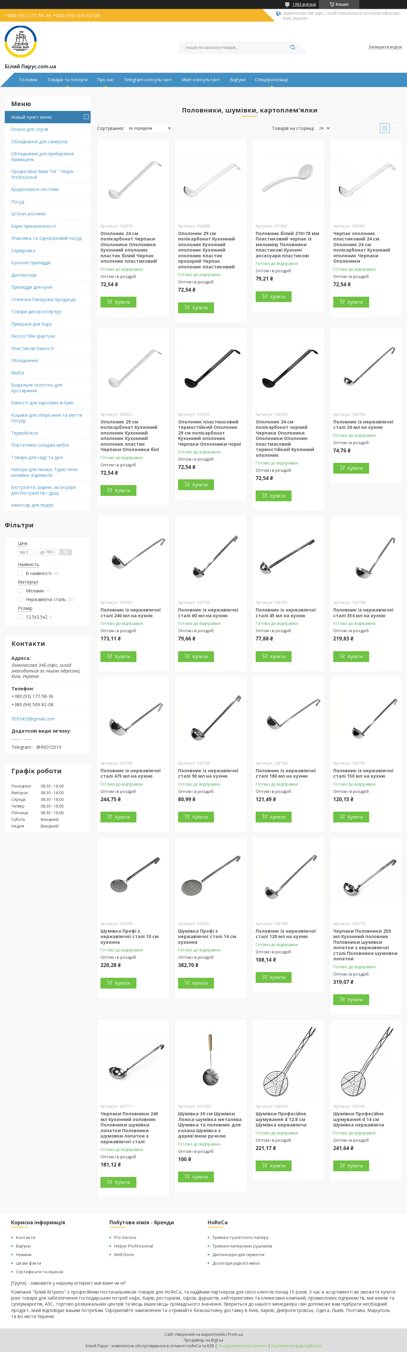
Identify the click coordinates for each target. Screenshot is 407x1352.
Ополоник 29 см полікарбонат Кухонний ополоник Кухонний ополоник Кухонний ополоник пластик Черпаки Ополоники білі (129, 436)
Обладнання (24, 360)
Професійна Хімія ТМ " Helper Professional (42, 174)
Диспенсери (24, 275)
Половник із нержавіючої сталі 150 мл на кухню (363, 773)
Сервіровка (23, 250)
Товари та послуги (67, 80)
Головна (28, 80)
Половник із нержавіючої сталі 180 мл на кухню (286, 773)
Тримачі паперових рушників (242, 1246)
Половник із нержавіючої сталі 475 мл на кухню (130, 773)
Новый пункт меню (31, 117)
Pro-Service (125, 1237)
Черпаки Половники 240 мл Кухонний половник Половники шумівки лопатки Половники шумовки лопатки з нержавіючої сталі (129, 1128)
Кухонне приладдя (31, 263)
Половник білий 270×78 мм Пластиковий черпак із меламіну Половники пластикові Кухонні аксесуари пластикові (287, 244)
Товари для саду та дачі (37, 457)
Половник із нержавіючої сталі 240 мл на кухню (130, 613)
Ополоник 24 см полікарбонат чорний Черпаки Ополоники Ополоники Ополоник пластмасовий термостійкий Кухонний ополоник (285, 438)
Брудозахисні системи (35, 189)
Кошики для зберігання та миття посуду (46, 418)
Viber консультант (201, 80)
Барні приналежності (33, 226)
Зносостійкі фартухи (33, 336)
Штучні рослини (28, 214)
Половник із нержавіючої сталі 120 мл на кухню (286, 934)
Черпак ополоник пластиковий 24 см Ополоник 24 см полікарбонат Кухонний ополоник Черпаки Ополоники (361, 247)
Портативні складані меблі (40, 445)
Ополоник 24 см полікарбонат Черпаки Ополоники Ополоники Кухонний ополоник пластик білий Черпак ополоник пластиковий (128, 247)
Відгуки (237, 80)
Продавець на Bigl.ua (203, 1340)
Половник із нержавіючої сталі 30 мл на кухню (363, 424)
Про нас (105, 80)
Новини (23, 1254)
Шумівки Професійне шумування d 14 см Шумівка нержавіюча (358, 1119)
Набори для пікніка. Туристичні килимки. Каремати (44, 472)
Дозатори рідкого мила (235, 1263)
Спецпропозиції (271, 80)
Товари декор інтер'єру (36, 311)
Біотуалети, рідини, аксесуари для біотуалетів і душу (43, 490)
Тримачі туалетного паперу (240, 1237)
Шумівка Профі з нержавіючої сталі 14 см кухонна (207, 936)
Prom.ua (235, 1334)
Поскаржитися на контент (242, 1346)
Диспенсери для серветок (238, 1254)
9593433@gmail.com (33, 719)
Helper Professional (133, 1246)
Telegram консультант (148, 80)
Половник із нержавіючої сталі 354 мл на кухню (363, 613)
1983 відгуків (304, 4)
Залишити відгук (385, 47)
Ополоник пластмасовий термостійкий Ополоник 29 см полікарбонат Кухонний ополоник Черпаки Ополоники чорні (209, 433)
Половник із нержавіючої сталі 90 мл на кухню (208, 773)
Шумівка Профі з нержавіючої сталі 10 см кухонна (129, 936)
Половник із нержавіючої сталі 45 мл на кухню (286, 613)
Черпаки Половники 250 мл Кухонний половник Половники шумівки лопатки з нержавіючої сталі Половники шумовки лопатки (365, 945)
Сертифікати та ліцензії (39, 1271)
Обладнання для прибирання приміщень (42, 156)
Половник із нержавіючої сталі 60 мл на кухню (208, 613)
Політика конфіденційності (296, 1346)
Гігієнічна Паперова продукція (43, 299)
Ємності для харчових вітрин (42, 403)
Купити (122, 302)
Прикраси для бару (31, 324)
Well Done (124, 1254)
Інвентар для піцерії (32, 505)
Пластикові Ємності (32, 348)
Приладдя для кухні (31, 287)
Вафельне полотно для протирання (36, 388)
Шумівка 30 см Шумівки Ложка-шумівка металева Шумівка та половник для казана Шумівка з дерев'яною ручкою (210, 1125)
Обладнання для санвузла (39, 142)
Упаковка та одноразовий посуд (46, 238)
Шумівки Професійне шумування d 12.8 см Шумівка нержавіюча (281, 1119)
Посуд (17, 202)
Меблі (17, 373)
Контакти (25, 1237)
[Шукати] (292, 47)
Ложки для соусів (29, 129)
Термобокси (24, 433)
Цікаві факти (28, 1263)
